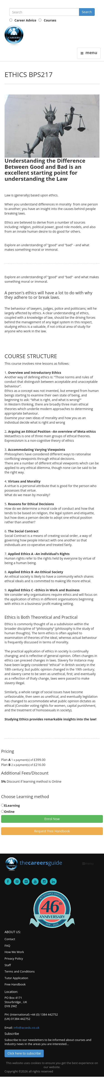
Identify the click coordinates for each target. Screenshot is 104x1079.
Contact (10, 939)
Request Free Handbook (52, 831)
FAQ (7, 946)
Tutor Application (16, 978)
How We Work (14, 952)
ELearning (12, 805)
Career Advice (25, 20)
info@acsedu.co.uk (26, 1028)
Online (9, 811)
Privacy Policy (14, 958)
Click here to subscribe (24, 1053)
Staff (8, 965)
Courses (50, 20)
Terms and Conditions (20, 971)
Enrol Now (52, 819)
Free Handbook (15, 984)
